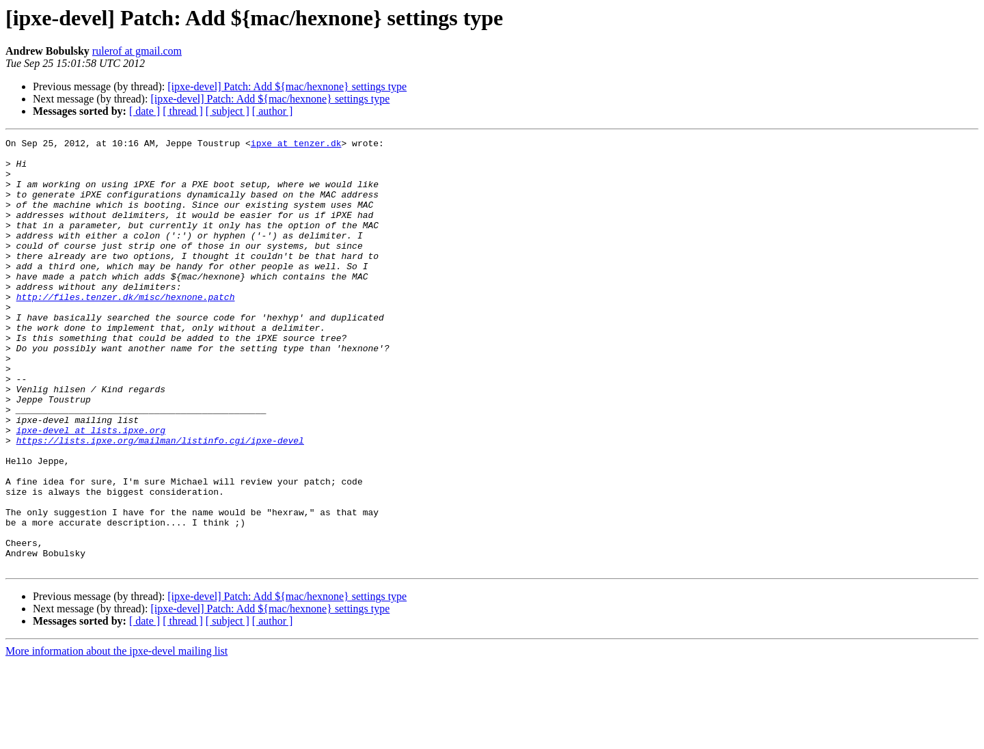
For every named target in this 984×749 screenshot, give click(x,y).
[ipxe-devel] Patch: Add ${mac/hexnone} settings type (287, 86)
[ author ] (272, 111)
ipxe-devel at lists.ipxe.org (90, 489)
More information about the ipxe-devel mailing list (116, 737)
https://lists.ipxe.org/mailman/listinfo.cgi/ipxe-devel (160, 501)
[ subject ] (227, 111)
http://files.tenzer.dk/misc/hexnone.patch (125, 329)
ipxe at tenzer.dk (296, 145)
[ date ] (144, 111)
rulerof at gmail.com (137, 51)
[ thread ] (183, 111)
